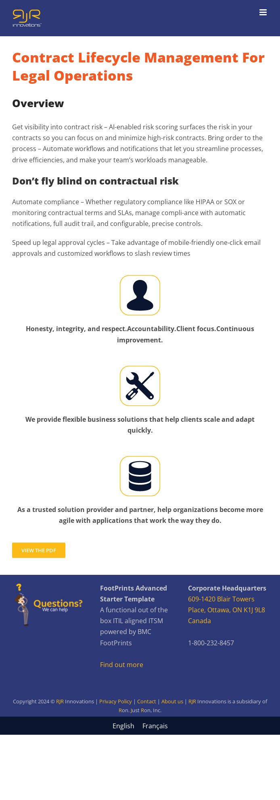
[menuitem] (123, 726)
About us (172, 701)
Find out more (121, 664)
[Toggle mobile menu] (263, 12)
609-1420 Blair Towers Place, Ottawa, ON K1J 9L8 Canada (226, 610)
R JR (140, 710)
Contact (146, 701)
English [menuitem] (123, 725)
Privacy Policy (115, 701)
